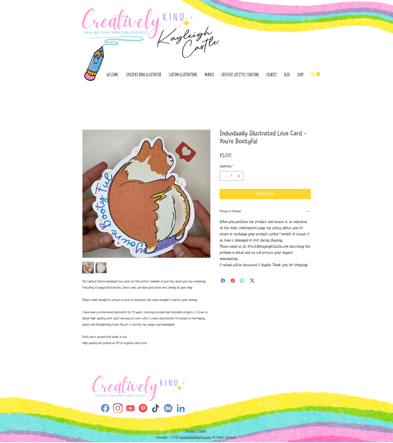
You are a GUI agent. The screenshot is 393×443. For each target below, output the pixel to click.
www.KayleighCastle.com (195, 437)
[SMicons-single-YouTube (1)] (130, 408)
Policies (202, 431)
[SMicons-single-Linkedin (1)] (181, 408)
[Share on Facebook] (223, 281)
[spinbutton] (231, 175)
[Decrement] (223, 175)
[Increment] (239, 175)
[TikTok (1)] (156, 408)
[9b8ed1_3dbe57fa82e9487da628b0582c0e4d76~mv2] (118, 408)
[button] (315, 74)
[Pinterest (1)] (143, 408)
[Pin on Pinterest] (233, 281)
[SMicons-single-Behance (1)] (168, 408)
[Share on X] (252, 281)
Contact (190, 431)
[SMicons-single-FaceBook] (105, 408)
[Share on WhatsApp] (242, 281)
